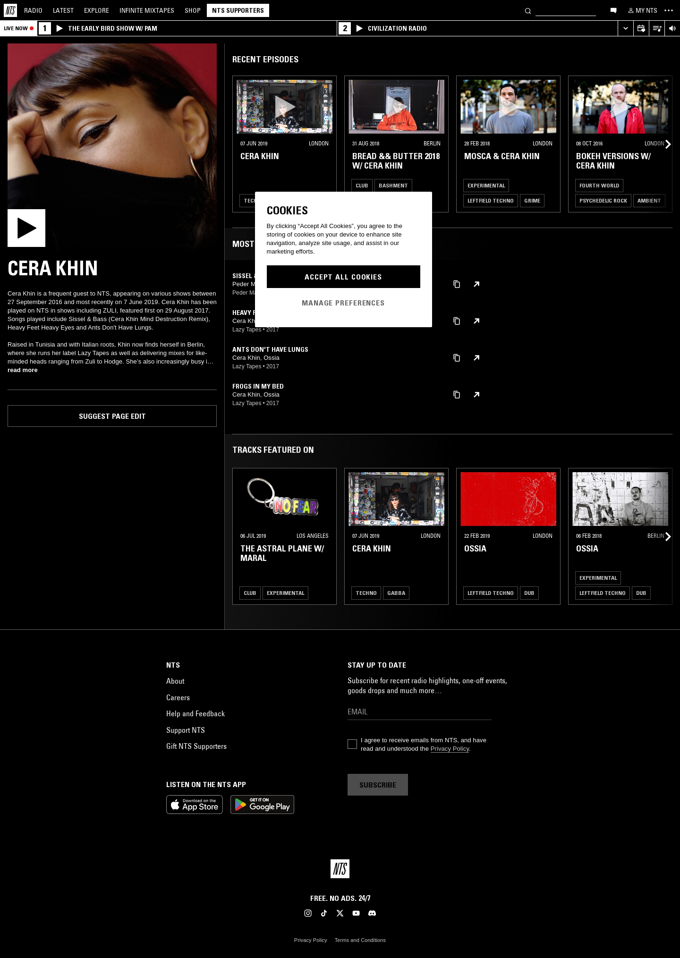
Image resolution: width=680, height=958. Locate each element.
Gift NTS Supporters (196, 746)
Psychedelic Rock (603, 200)
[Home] (10, 10)
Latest (63, 10)
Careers (178, 697)
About (175, 681)
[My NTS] (641, 10)
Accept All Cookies (343, 276)
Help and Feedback (195, 713)
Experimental (486, 185)
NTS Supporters (238, 10)
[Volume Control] (672, 28)
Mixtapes (146, 10)
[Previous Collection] (662, 144)
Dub (529, 592)
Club (362, 185)
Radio (33, 10)
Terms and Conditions (360, 940)
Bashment (393, 185)
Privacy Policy (450, 748)
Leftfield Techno (491, 200)
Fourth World (599, 185)
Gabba (396, 592)
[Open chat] (613, 10)
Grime (532, 200)
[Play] (112, 148)
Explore (96, 10)
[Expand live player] (625, 28)
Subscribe (377, 784)
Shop (193, 10)
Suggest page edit (112, 416)
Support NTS (185, 730)
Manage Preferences (343, 302)
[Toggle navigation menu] (668, 10)
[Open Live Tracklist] (656, 28)
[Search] (528, 10)
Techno (254, 200)
